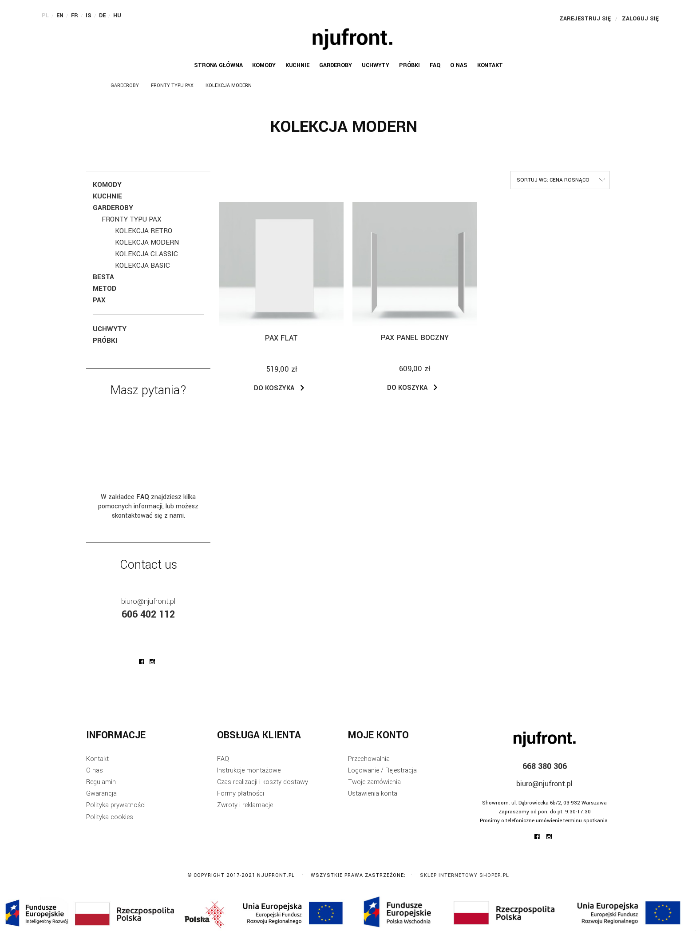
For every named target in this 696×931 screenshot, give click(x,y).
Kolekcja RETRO (143, 231)
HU (117, 16)
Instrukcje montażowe (249, 770)
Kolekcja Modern (147, 242)
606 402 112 (148, 614)
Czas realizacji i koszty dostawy (262, 782)
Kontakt (97, 759)
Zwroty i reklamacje (245, 805)
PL (45, 16)
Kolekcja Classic (146, 254)
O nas (94, 770)
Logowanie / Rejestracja (382, 770)
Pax (99, 300)
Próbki (105, 340)
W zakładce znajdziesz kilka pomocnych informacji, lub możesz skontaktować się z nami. (148, 506)
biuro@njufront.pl (148, 601)
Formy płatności (240, 793)
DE (102, 16)
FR (74, 16)
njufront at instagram (152, 661)
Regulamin (101, 782)
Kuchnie (107, 196)
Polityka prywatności (116, 805)
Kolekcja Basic (142, 265)
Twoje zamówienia (374, 782)
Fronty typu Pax (132, 219)
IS (88, 16)
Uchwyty (110, 329)
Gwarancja (101, 793)
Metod (104, 288)
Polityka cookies (109, 817)
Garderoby (113, 208)
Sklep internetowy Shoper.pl (464, 875)
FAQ (223, 759)
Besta (103, 277)
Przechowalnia (369, 759)
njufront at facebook (142, 661)
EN (59, 16)
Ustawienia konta (372, 793)
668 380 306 (544, 766)
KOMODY (107, 185)
